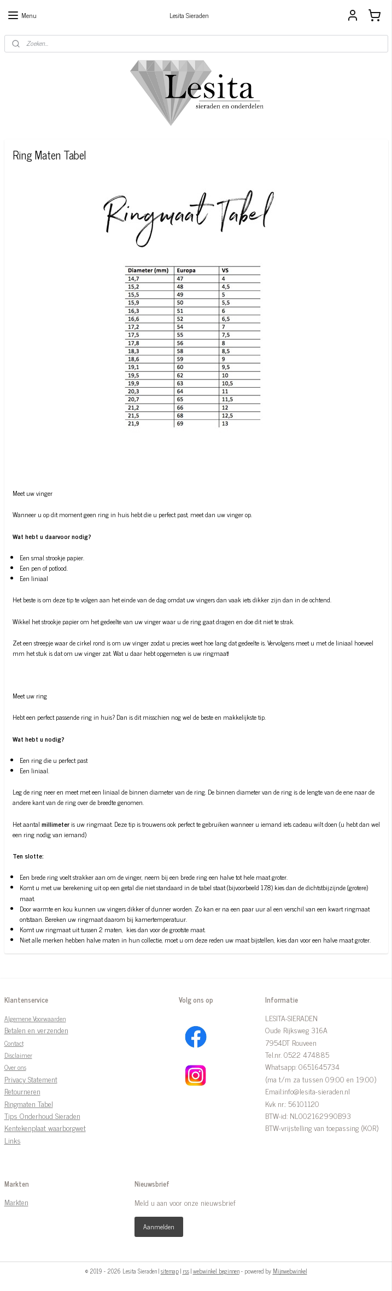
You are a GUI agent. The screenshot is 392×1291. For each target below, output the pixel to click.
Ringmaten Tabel (28, 1103)
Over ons (15, 1067)
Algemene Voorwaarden (35, 1018)
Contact (14, 1043)
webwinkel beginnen (216, 1271)
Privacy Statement (30, 1079)
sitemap (170, 1271)
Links (12, 1140)
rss (186, 1271)
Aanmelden (158, 1226)
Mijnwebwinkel (290, 1271)
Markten (16, 1201)
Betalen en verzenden (36, 1029)
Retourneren (22, 1091)
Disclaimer (18, 1055)
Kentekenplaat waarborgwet (45, 1127)
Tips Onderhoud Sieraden (42, 1115)
